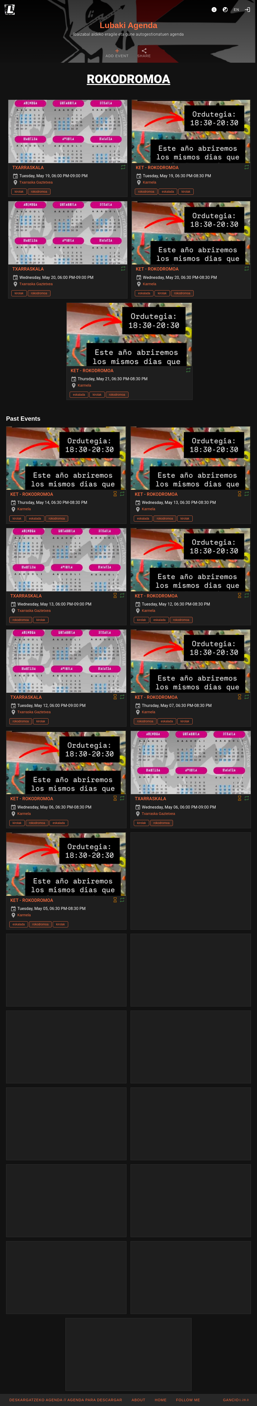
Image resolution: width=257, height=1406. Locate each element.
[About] (214, 9)
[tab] (117, 53)
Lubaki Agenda (128, 25)
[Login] (247, 9)
